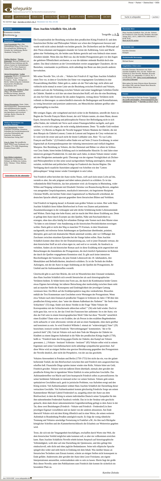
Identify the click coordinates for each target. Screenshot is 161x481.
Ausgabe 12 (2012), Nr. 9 (27, 22)
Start (14, 22)
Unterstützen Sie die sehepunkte (17, 175)
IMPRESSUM (93, 17)
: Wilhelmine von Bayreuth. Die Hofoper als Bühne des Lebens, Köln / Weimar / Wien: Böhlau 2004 (15, 161)
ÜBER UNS (37, 17)
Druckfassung (10, 35)
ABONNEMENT (22, 17)
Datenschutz (148, 2)
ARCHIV (107, 17)
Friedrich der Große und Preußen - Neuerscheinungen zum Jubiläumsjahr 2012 (140, 99)
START (8, 17)
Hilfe (157, 2)
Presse (131, 2)
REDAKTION (51, 17)
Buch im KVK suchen (130, 40)
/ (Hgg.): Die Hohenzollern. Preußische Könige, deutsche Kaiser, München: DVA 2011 (16, 92)
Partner (138, 2)
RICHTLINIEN (77, 17)
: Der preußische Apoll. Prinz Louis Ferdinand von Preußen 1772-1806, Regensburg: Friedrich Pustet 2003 (16, 145)
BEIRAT (64, 17)
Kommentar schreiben (12, 32)
